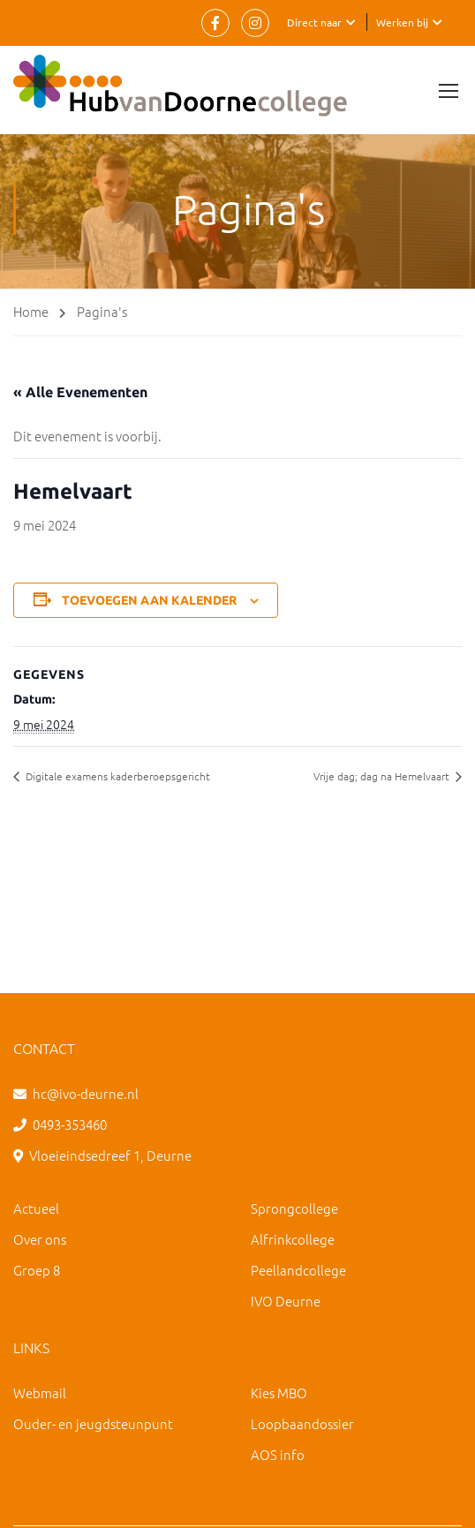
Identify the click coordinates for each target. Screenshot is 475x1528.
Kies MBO (279, 1392)
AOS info (278, 1454)
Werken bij (402, 22)
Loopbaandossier (302, 1423)
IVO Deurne (285, 1300)
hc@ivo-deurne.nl (86, 1093)
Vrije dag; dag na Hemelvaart (382, 776)
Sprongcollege (294, 1208)
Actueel (36, 1208)
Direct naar (314, 22)
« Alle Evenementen (80, 392)
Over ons (39, 1239)
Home (31, 311)
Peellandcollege (298, 1270)
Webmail (39, 1392)
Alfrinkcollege (293, 1239)
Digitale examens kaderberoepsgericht (116, 776)
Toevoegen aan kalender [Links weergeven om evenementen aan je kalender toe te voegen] (149, 600)
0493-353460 (70, 1124)
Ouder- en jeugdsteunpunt (93, 1423)
